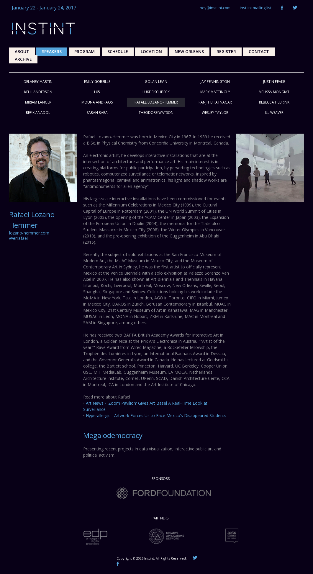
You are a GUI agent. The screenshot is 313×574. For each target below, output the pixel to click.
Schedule (117, 51)
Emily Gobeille (97, 81)
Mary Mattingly (215, 91)
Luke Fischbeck (156, 91)
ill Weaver (274, 112)
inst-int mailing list (255, 7)
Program (84, 51)
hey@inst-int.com (215, 7)
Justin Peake (274, 81)
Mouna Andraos (97, 102)
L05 (97, 91)
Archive (23, 59)
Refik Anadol (38, 112)
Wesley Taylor (215, 112)
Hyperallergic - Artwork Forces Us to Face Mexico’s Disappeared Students (156, 415)
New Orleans (189, 51)
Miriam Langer (38, 102)
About (22, 51)
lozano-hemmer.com (29, 233)
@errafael (18, 238)
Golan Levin (156, 81)
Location (151, 51)
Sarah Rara (97, 112)
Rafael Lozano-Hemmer (156, 102)
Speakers (52, 51)
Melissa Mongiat (274, 91)
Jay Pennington (215, 81)
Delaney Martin (38, 81)
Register (226, 51)
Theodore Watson (156, 112)
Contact (259, 51)
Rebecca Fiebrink (274, 102)
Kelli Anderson (38, 91)
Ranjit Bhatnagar (215, 102)
